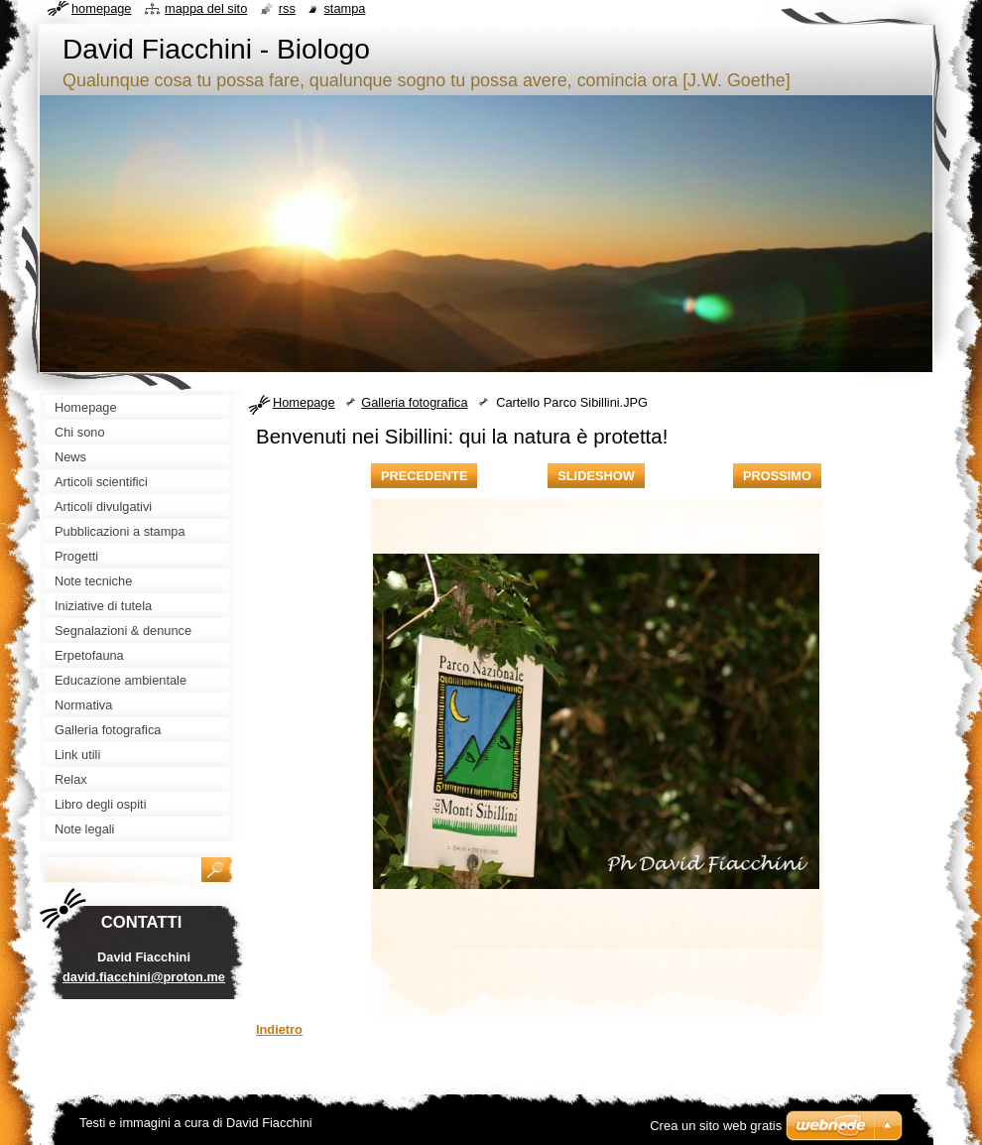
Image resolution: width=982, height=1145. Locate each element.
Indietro (279, 1029)
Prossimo (777, 475)
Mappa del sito (206, 8)
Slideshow (596, 475)
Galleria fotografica (414, 402)
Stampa (344, 8)
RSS (287, 8)
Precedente (424, 475)
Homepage (304, 402)
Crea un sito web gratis (716, 1125)
